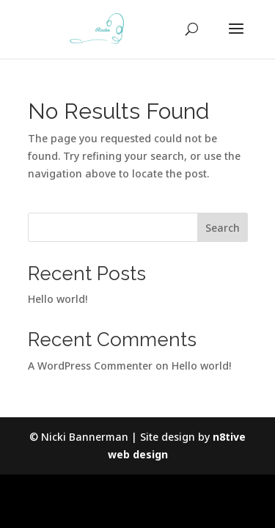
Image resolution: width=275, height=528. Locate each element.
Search (222, 228)
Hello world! (57, 299)
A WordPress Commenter (90, 366)
